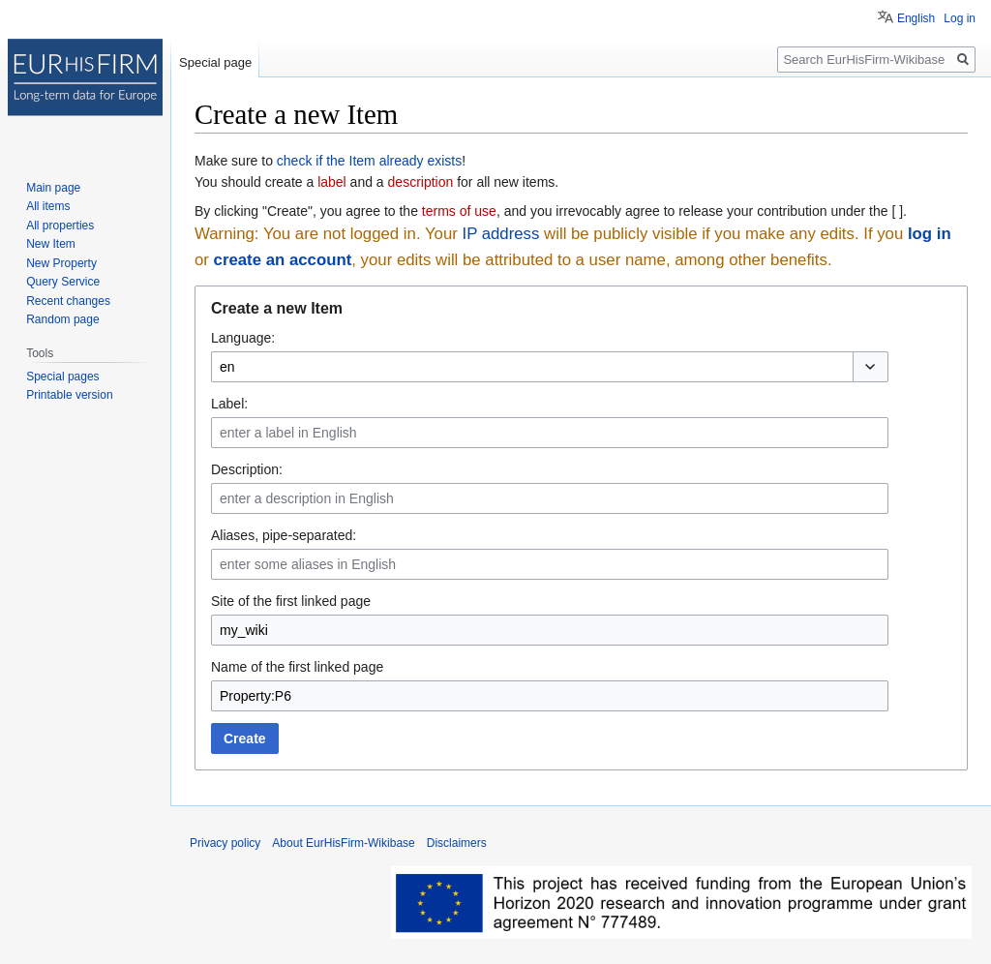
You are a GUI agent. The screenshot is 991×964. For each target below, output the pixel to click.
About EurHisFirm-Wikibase (343, 843)
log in (929, 234)
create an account (283, 260)
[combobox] (532, 366)
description (421, 182)
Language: (243, 338)
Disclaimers (457, 843)
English (916, 18)
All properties (60, 225)
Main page (53, 188)
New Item (50, 244)
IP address (500, 234)
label (331, 182)
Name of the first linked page (297, 667)
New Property (61, 263)
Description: (247, 469)
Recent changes (68, 301)
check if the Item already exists (369, 160)
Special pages (62, 376)
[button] (870, 366)
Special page (215, 62)
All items (48, 206)
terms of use (459, 211)
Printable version (69, 395)
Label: (229, 403)
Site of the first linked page (291, 601)
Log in (960, 18)
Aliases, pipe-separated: (283, 535)
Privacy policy (225, 843)
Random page (62, 319)
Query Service (63, 281)
